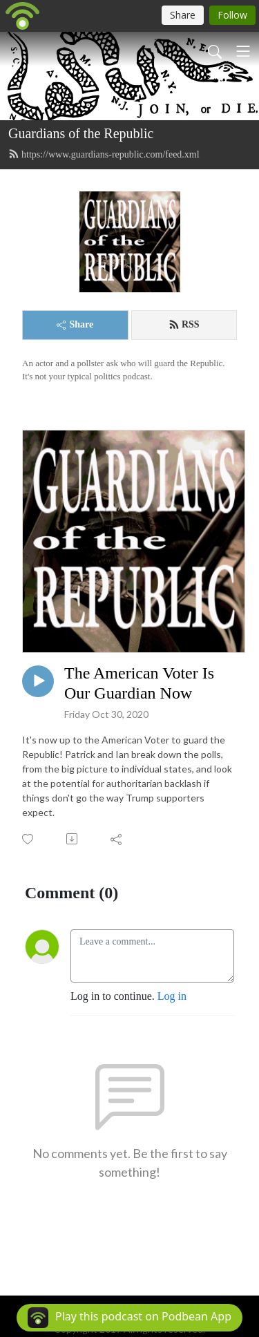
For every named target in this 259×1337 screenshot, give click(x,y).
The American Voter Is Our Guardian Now (139, 683)
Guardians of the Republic (81, 133)
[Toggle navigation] (243, 51)
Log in (171, 996)
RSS (184, 324)
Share (75, 324)
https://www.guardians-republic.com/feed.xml (104, 154)
